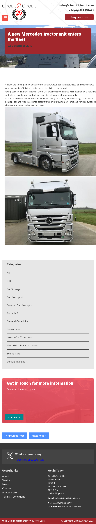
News (5, 484)
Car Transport (15, 297)
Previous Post (14, 435)
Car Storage (14, 289)
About (5, 476)
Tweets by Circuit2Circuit (29, 459)
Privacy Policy (10, 492)
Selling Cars (13, 353)
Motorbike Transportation (22, 345)
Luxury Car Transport (19, 337)
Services (7, 480)
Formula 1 (12, 313)
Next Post (39, 435)
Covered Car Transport (20, 305)
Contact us (14, 417)
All (8, 273)
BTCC (10, 281)
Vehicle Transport (17, 361)
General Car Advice (17, 321)
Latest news (14, 329)
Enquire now (79, 17)
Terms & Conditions (13, 496)
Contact (6, 488)
